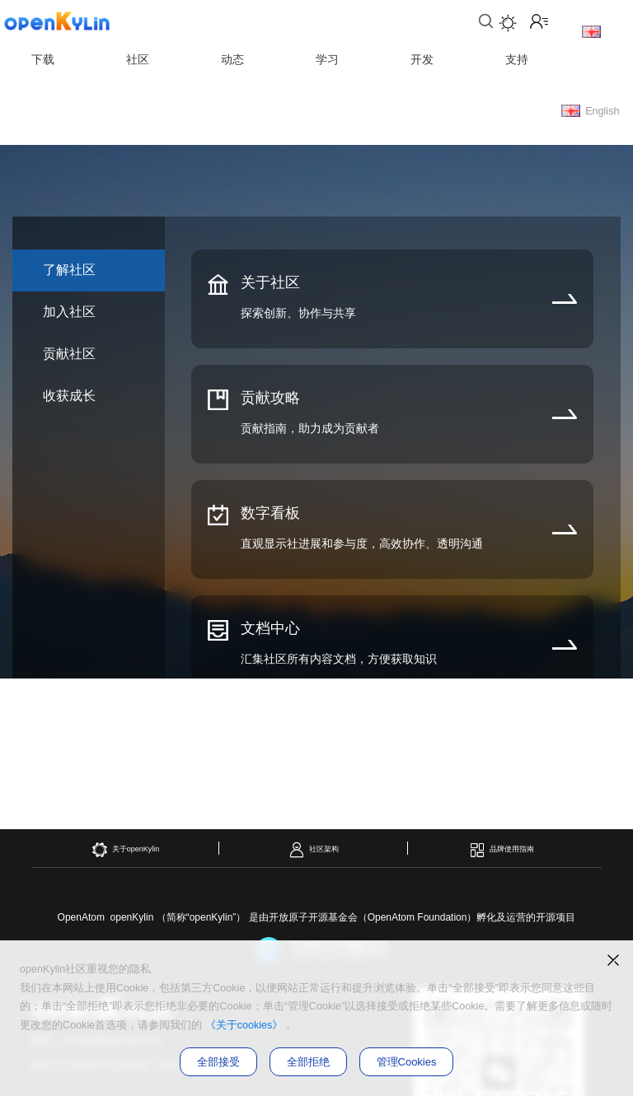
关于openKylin (125, 850)
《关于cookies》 (244, 1025)
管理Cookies (407, 1062)
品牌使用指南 (501, 850)
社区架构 (313, 850)
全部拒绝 (308, 1062)
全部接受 (218, 1062)
